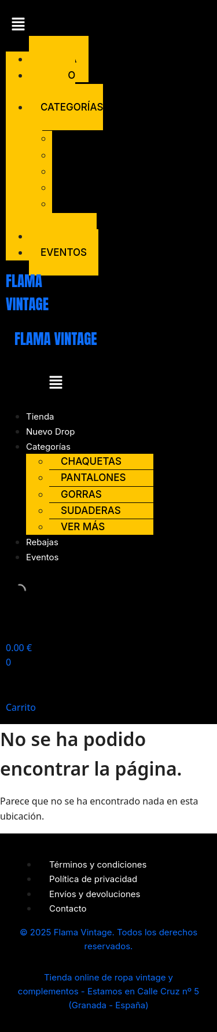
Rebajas (42, 542)
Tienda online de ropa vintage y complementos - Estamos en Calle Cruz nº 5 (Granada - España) (108, 991)
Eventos (64, 252)
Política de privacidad (93, 878)
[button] (24, 25)
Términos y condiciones (98, 864)
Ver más (67, 211)
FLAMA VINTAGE (55, 339)
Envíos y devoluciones (95, 893)
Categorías (48, 446)
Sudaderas (94, 187)
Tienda (40, 416)
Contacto (68, 908)
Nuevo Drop (52, 83)
